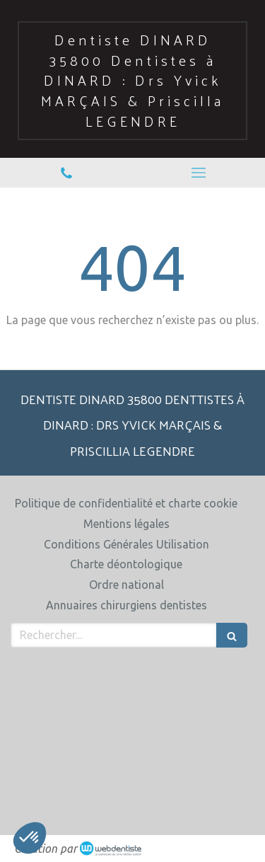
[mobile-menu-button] (199, 173)
